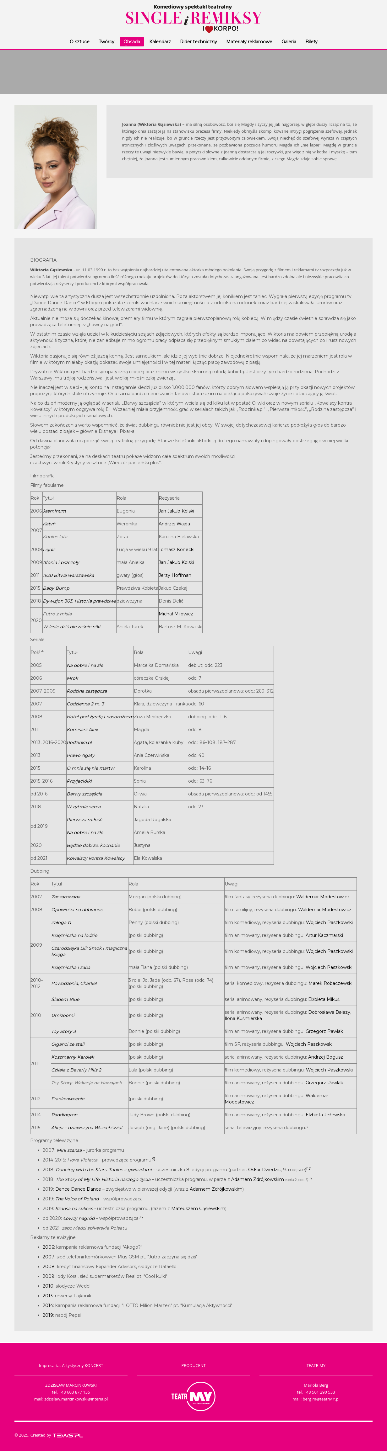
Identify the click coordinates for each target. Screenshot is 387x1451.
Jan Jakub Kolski (176, 511)
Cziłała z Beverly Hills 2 (76, 1070)
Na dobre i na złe (85, 665)
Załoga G (61, 922)
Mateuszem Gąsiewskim (198, 1208)
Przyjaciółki (79, 781)
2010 (48, 1286)
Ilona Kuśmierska (243, 1018)
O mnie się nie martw (90, 768)
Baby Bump (56, 588)
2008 (49, 1266)
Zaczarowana (65, 897)
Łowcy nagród (79, 1218)
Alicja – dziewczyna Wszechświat (87, 1127)
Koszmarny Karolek (72, 1057)
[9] (153, 1159)
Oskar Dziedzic (264, 1169)
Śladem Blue (65, 999)
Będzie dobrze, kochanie (93, 845)
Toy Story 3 (63, 1031)
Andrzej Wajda (174, 524)
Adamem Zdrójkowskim (257, 1179)
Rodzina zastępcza (87, 691)
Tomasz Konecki (176, 549)
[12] (310, 1178)
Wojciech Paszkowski (329, 922)
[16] (141, 1217)
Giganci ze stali (67, 1044)
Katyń (49, 524)
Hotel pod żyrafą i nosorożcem (100, 717)
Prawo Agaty (81, 755)
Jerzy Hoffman (175, 575)
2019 (48, 1315)
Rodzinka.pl (79, 742)
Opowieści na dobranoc (77, 909)
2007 (48, 1257)
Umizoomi (62, 1015)
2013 (48, 1296)
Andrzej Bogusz (325, 1057)
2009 (48, 1276)
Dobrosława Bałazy (329, 1012)
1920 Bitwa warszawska (68, 575)
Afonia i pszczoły (61, 562)
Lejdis (49, 549)
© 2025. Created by (49, 1435)
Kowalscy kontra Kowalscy (96, 858)
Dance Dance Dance (78, 1189)
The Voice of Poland (77, 1199)
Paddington (64, 1115)
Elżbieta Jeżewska (325, 1115)
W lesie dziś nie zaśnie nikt (72, 627)
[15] (308, 1169)
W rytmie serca (84, 807)
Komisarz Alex (82, 729)
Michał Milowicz (176, 614)
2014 (48, 1305)
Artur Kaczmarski (324, 935)
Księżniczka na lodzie (74, 935)
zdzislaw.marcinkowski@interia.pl (76, 1399)
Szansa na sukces (74, 1208)
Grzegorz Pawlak (324, 1031)
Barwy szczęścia (84, 794)
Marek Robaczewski (330, 983)
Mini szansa (69, 1150)
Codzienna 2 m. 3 (85, 704)
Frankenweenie (67, 1099)
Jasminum (54, 511)
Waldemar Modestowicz (323, 897)
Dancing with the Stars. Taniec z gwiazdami (104, 1169)
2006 (48, 1247)
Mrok (72, 678)
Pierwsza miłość (84, 819)
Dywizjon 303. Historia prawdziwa (79, 601)
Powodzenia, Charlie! (74, 983)
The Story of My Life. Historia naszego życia (103, 1179)
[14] (41, 651)
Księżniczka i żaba (70, 967)
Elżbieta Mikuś (324, 999)
